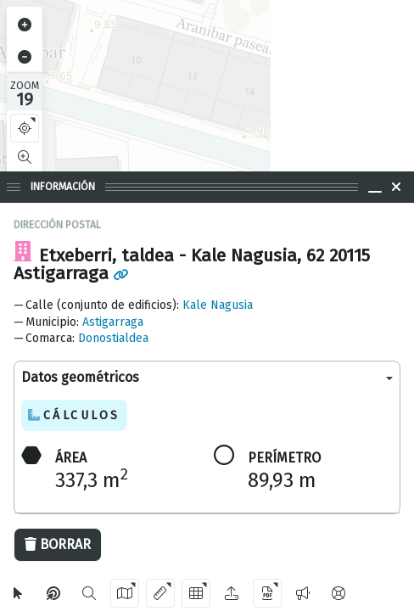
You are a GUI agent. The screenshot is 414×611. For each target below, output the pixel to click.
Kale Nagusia (217, 305)
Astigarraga (112, 322)
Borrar (58, 544)
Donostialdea (113, 338)
